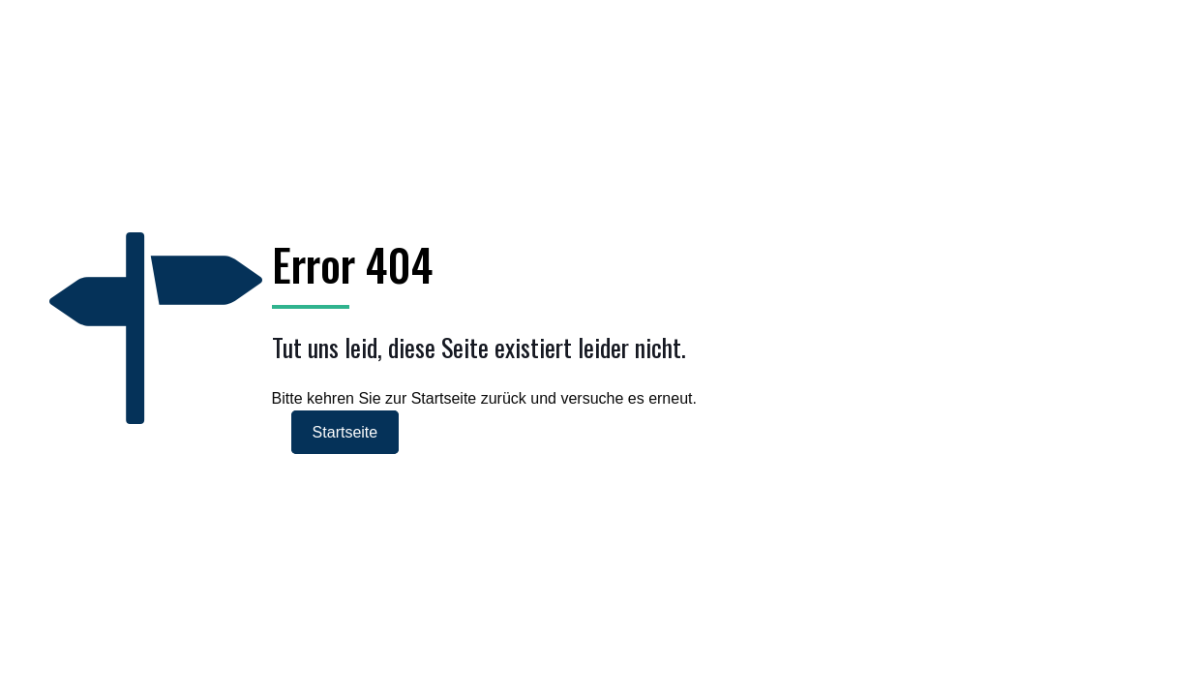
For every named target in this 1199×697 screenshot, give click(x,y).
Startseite (345, 432)
